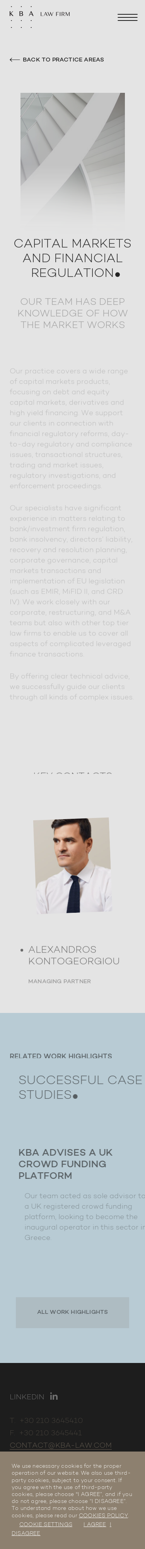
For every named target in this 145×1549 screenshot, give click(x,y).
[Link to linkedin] (34, 1398)
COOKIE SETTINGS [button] (45, 1525)
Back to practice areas (57, 60)
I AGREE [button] (95, 1525)
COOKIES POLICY (103, 1516)
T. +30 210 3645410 (46, 1421)
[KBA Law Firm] (40, 19)
